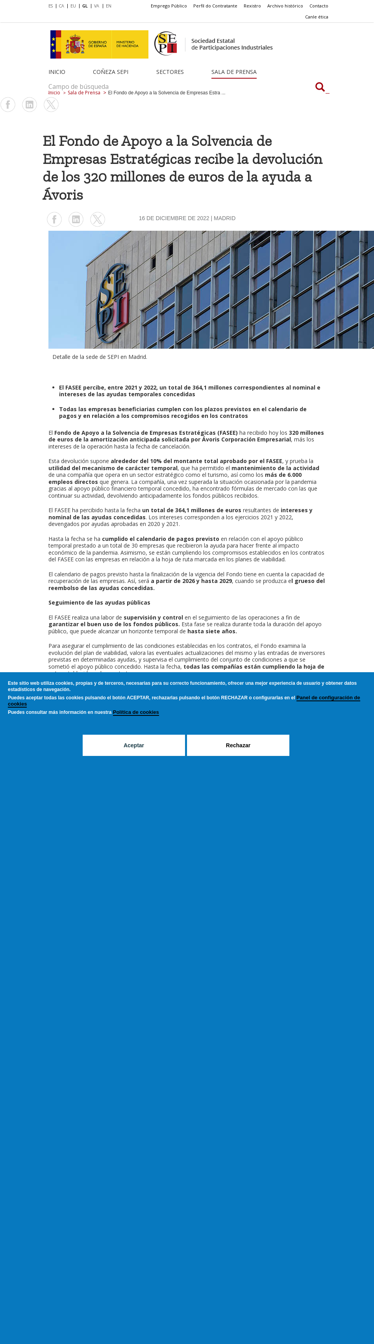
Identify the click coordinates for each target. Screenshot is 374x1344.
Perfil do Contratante (215, 6)
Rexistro (252, 6)
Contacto (318, 6)
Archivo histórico (285, 6)
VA (96, 6)
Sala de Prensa (234, 71)
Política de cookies (136, 712)
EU (73, 6)
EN (108, 6)
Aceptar (134, 745)
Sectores (170, 71)
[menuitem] (52, 6)
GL (85, 6)
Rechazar (238, 745)
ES (50, 6)
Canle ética (316, 17)
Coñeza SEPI (110, 71)
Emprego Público (169, 6)
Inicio (56, 71)
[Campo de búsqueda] (320, 88)
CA (61, 6)
